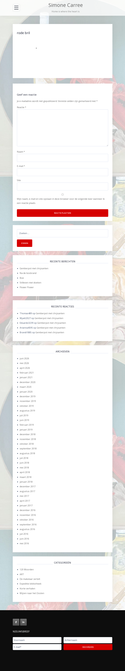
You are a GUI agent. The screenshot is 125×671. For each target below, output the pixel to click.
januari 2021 (26, 377)
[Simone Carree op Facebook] (16, 622)
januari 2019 (26, 429)
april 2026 (25, 367)
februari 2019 (27, 424)
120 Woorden (27, 569)
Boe (22, 277)
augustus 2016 (27, 529)
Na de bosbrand (28, 273)
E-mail (21, 166)
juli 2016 (24, 533)
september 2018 (28, 448)
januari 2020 (26, 391)
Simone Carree (65, 5)
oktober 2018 (27, 443)
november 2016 (28, 515)
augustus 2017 (27, 491)
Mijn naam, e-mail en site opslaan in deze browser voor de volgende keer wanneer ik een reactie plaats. (61, 201)
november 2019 (28, 401)
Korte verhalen (27, 588)
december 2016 (27, 510)
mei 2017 (24, 495)
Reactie (21, 107)
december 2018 (27, 434)
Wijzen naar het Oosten (32, 593)
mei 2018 (24, 467)
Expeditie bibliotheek (30, 583)
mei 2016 (24, 543)
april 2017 (25, 500)
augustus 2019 (27, 410)
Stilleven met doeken (30, 282)
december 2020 (27, 382)
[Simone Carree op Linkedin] (23, 622)
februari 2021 (27, 372)
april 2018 (25, 472)
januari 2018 (26, 481)
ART (22, 574)
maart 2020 (25, 386)
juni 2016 (24, 538)
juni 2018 (24, 462)
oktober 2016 (27, 519)
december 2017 (27, 486)
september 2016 (28, 524)
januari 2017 (26, 505)
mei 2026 (24, 363)
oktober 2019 (27, 405)
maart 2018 (25, 477)
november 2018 (28, 439)
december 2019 (27, 396)
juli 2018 (24, 458)
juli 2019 (24, 415)
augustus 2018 (27, 453)
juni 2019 (24, 420)
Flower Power (27, 287)
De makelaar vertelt (30, 579)
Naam (21, 151)
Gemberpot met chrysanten (34, 268)
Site (19, 180)
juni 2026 (24, 358)
